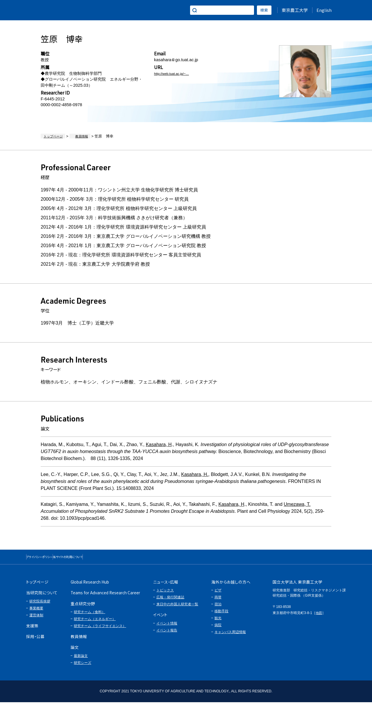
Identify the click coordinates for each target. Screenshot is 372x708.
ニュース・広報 (165, 588)
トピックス (165, 596)
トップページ (52, 136)
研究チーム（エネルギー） (95, 625)
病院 (217, 631)
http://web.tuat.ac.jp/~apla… (180, 73)
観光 (217, 624)
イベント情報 (166, 629)
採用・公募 (35, 642)
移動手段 (221, 617)
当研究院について (42, 598)
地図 (319, 619)
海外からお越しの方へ (231, 588)
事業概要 (36, 614)
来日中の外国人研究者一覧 (177, 610)
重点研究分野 (83, 609)
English (324, 10)
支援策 (32, 631)
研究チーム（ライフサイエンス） (100, 632)
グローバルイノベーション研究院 (61, 10)
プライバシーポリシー (52, 560)
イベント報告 (166, 636)
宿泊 (217, 610)
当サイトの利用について (106, 560)
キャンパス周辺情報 (230, 638)
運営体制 (36, 621)
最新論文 (81, 662)
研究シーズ (82, 669)
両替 (217, 603)
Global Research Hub (90, 588)
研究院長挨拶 (39, 607)
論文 (75, 653)
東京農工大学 (295, 10)
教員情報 (75, 136)
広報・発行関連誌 (170, 603)
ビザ (217, 596)
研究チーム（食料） (89, 618)
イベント (160, 620)
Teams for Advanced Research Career (105, 598)
